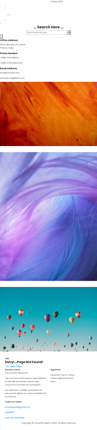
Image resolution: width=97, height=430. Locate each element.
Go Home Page (13, 366)
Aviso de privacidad (14, 417)
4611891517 (10, 412)
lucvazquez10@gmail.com (17, 407)
